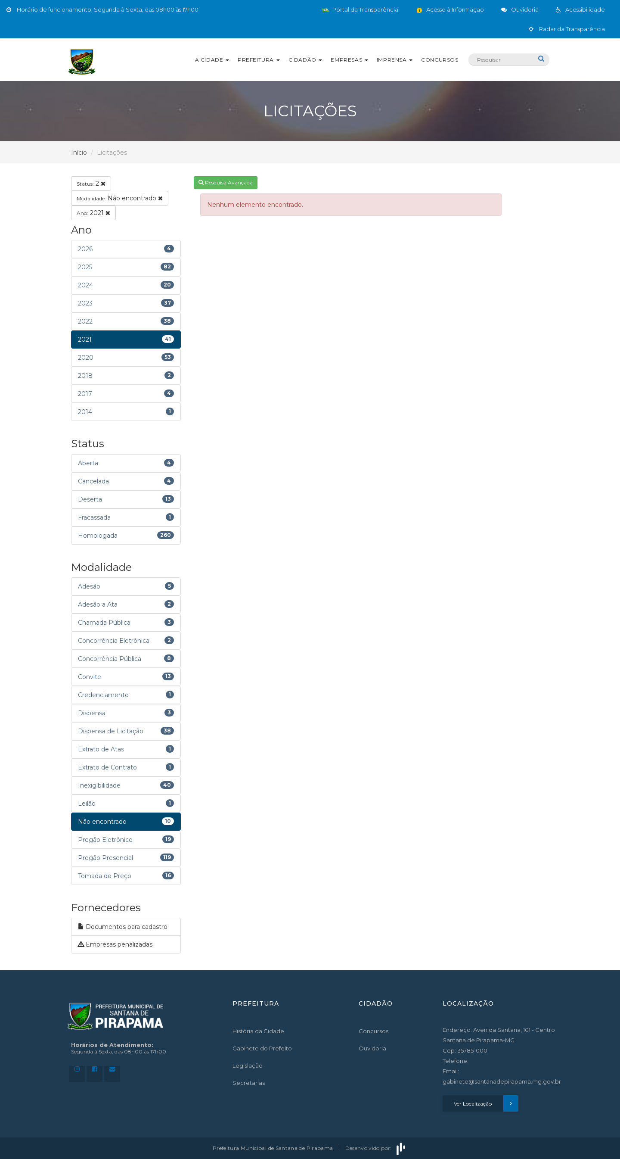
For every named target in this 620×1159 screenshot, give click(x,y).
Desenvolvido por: (376, 1148)
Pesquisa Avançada (225, 182)
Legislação (247, 1065)
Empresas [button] (349, 59)
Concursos (439, 59)
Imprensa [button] (394, 59)
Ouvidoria (372, 1048)
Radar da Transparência (567, 28)
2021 (93, 213)
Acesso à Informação (449, 9)
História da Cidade (258, 1031)
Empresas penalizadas (115, 944)
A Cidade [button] (212, 59)
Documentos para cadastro (122, 927)
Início (79, 152)
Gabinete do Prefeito (262, 1048)
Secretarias (248, 1082)
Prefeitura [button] (259, 59)
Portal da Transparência (360, 9)
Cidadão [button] (305, 59)
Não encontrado (120, 198)
